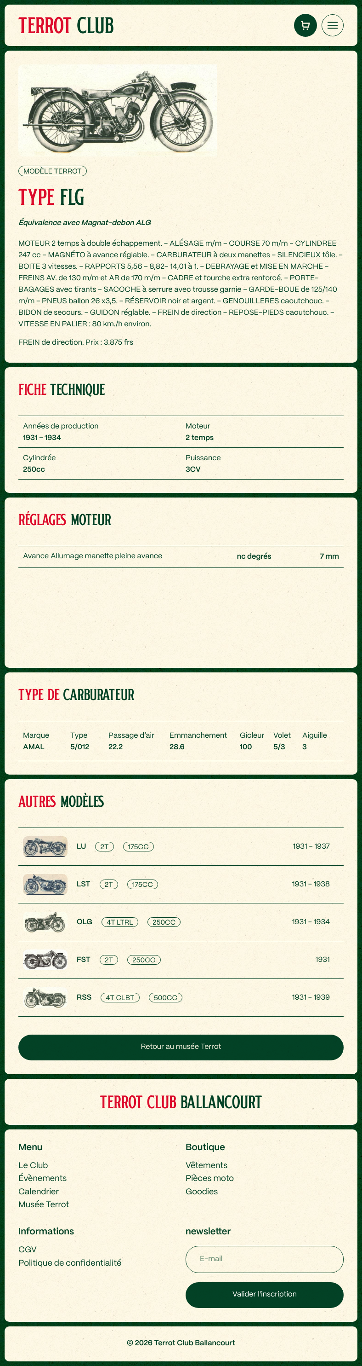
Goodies (202, 1192)
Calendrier (38, 1192)
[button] (305, 25)
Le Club (33, 1166)
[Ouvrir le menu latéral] (333, 25)
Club (65, 25)
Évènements (42, 1179)
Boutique (205, 1147)
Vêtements (206, 1166)
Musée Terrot (43, 1205)
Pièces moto (210, 1179)
